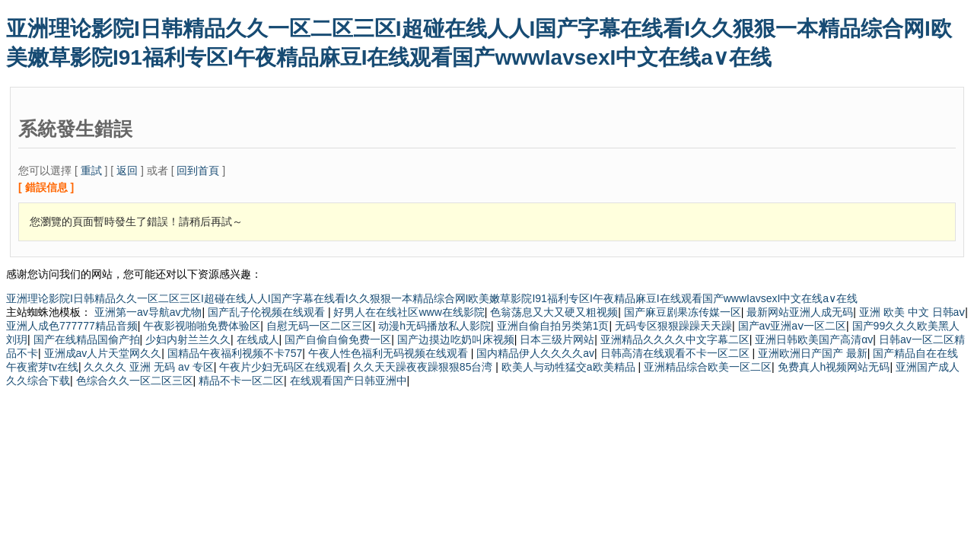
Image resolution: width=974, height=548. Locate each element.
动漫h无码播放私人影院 (434, 326)
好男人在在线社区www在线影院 (408, 312)
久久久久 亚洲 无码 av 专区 (148, 367)
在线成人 (258, 339)
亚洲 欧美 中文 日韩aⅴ (912, 312)
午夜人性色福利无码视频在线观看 (389, 353)
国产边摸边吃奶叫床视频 (455, 339)
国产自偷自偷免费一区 (338, 339)
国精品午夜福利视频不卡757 (234, 353)
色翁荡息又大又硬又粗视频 (554, 312)
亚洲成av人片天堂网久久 (103, 353)
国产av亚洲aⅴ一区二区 (792, 326)
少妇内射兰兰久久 (188, 339)
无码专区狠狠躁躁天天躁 (673, 326)
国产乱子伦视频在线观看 (268, 312)
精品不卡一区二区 (241, 380)
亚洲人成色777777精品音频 (72, 326)
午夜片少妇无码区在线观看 (283, 367)
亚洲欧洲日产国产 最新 (812, 353)
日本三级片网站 (557, 339)
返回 (127, 170)
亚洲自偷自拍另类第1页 (553, 326)
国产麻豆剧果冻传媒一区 (682, 312)
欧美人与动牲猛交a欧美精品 (569, 367)
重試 (91, 170)
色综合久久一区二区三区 (134, 380)
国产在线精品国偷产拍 (86, 339)
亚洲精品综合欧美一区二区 (708, 367)
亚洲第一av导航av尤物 (148, 312)
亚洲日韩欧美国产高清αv (814, 339)
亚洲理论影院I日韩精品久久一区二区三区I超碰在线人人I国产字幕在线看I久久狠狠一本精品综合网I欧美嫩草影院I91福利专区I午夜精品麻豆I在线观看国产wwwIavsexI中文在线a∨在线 (432, 298)
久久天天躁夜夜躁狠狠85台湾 (424, 367)
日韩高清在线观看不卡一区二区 (676, 353)
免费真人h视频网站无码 (834, 367)
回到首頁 (198, 170)
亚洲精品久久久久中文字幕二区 (675, 339)
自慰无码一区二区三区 (319, 326)
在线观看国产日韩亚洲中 (348, 380)
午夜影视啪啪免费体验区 (201, 326)
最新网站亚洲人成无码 (799, 312)
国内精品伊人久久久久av (535, 353)
